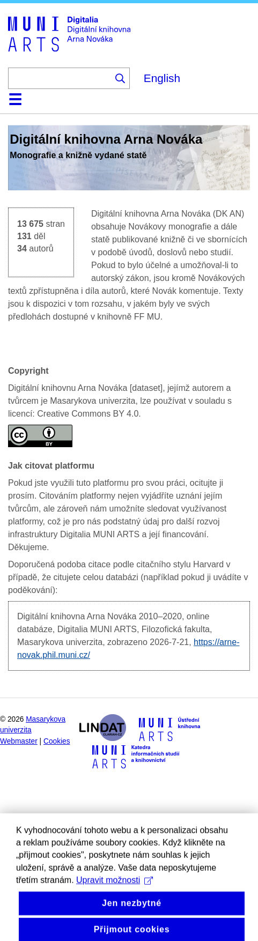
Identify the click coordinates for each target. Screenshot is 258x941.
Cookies (56, 741)
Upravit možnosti (114, 889)
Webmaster (19, 741)
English (162, 78)
